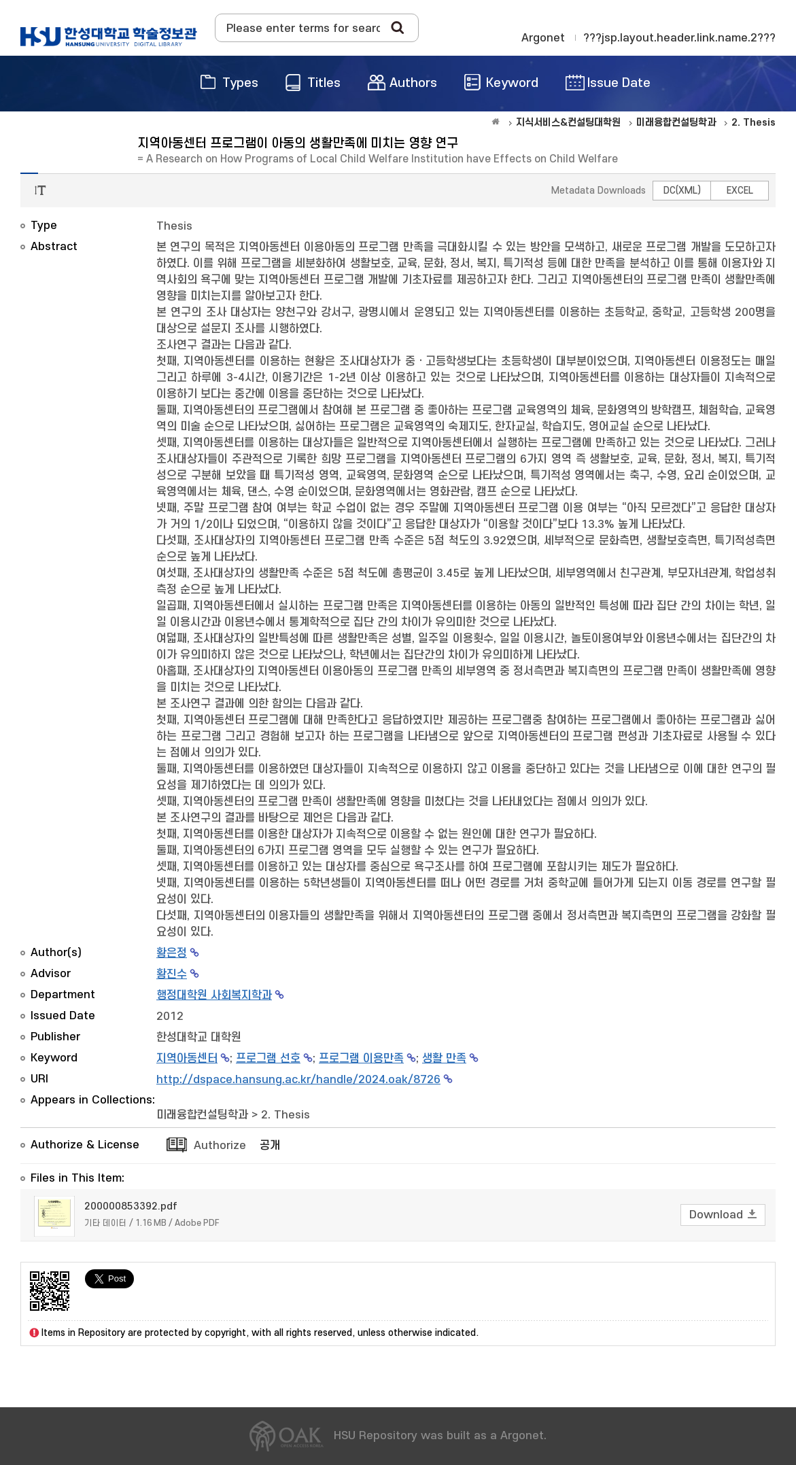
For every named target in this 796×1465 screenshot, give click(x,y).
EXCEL (740, 191)
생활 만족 (444, 1059)
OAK (108, 37)
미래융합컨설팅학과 (202, 1115)
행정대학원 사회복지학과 (214, 995)
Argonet (543, 38)
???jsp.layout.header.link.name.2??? (679, 38)
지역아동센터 (187, 1059)
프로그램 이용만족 (361, 1059)
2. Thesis (285, 1115)
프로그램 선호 (268, 1059)
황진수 (171, 974)
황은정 (171, 953)
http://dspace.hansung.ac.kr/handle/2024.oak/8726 (298, 1080)
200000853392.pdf (130, 1206)
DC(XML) (682, 191)
